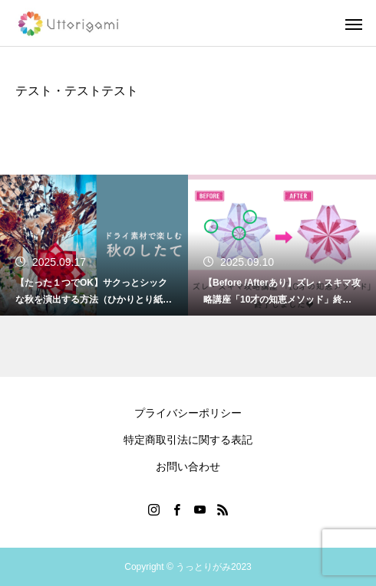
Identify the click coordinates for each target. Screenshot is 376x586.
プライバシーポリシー (188, 413)
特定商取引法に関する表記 (188, 440)
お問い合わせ (188, 466)
